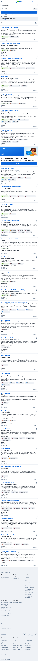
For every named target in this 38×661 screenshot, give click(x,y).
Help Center (3, 642)
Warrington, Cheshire (29, 582)
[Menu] (2, 2)
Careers (2, 652)
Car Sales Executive (7, 518)
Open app (34, 2)
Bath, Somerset (28, 594)
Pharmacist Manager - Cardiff (10, 110)
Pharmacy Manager (7, 130)
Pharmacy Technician (7, 168)
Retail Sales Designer (7, 482)
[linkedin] (35, 634)
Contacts (3, 643)
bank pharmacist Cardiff (6, 613)
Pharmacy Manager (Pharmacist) (10, 27)
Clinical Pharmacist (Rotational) (10, 43)
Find (19, 12)
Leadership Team (4, 647)
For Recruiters (16, 642)
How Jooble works (5, 649)
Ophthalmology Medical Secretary (11, 186)
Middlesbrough (28, 585)
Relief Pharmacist (6, 94)
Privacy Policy (28, 645)
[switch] (36, 23)
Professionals (16, 578)
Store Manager (5, 272)
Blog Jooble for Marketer (18, 647)
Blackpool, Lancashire (29, 583)
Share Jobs (15, 643)
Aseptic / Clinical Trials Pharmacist (11, 58)
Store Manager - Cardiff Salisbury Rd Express (14, 290)
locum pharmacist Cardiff (6, 602)
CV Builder (27, 651)
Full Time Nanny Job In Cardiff (10, 220)
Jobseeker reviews (5, 651)
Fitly (26, 652)
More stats (4, 20)
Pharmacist (4, 76)
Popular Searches (28, 640)
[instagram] (28, 634)
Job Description (28, 647)
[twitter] (32, 634)
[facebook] (24, 634)
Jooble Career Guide (17, 645)
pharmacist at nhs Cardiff (6, 628)
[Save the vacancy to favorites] (36, 27)
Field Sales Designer (7, 257)
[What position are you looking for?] (19, 5)
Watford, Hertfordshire (29, 587)
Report (35, 39)
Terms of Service (28, 643)
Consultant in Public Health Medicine (12, 239)
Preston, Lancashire (29, 592)
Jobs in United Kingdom (30, 642)
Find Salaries (27, 649)
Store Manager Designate (8, 338)
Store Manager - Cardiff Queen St (11, 466)
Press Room (3, 645)
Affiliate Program (16, 649)
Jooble (8, 659)
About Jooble (4, 640)
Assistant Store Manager (8, 551)
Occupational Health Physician (10, 500)
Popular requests (5, 572)
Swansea (27, 577)
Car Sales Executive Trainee (9, 535)
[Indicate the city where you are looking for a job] (19, 8)
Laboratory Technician (7, 204)
